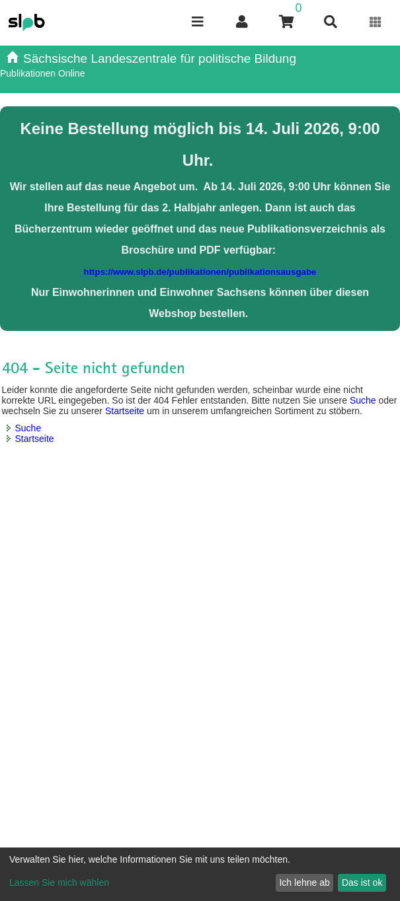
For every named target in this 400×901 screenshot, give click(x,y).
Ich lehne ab (304, 882)
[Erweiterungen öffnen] (376, 22)
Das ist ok (362, 882)
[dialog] (200, 874)
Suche (363, 400)
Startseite (124, 411)
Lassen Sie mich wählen (59, 882)
